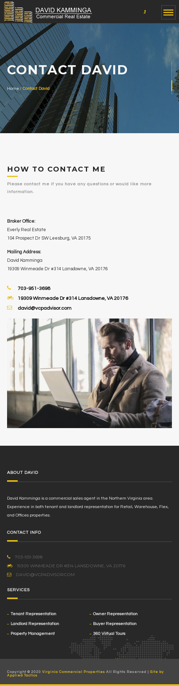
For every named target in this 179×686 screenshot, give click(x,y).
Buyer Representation (115, 624)
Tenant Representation (33, 614)
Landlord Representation (35, 624)
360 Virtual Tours (109, 633)
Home (13, 88)
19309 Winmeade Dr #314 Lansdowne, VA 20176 (73, 298)
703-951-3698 (34, 288)
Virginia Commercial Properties (73, 672)
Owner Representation (115, 614)
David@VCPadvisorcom (41, 574)
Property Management (33, 633)
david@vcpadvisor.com (44, 308)
